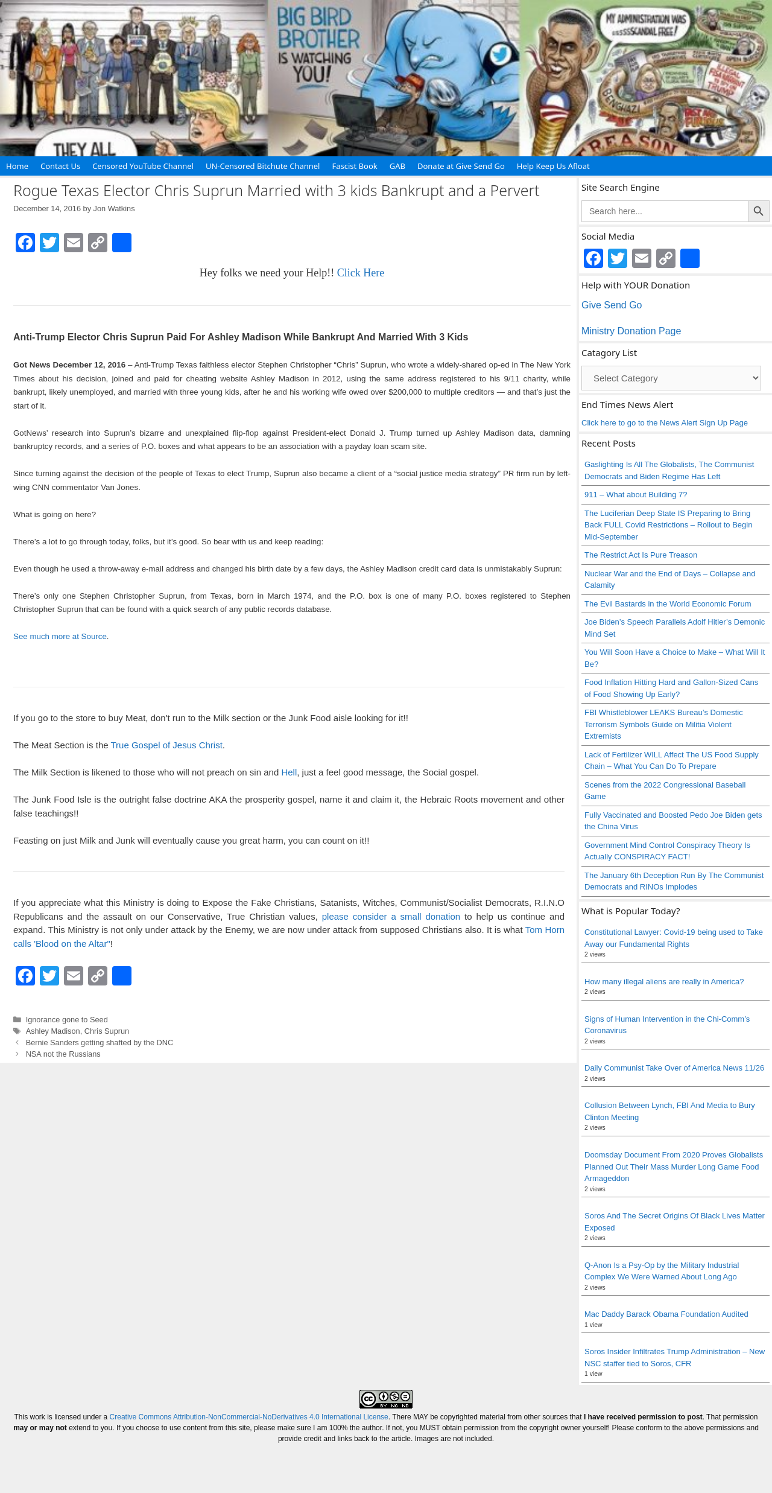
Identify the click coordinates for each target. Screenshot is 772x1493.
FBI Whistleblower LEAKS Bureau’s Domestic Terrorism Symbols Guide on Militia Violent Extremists (663, 724)
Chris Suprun (106, 1031)
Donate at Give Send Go (461, 166)
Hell (289, 772)
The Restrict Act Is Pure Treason (640, 554)
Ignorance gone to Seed (67, 1019)
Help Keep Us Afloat (553, 166)
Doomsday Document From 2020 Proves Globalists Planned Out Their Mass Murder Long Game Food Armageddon (673, 1166)
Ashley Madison (53, 1031)
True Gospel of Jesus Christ (166, 745)
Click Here (360, 273)
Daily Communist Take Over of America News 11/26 (674, 1067)
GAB (397, 166)
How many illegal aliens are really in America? (664, 981)
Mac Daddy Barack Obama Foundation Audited (666, 1314)
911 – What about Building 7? (636, 494)
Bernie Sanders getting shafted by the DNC (100, 1042)
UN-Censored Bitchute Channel (263, 166)
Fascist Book (354, 166)
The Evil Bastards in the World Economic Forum (667, 603)
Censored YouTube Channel (143, 166)
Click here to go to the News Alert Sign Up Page (664, 422)
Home (17, 166)
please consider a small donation (391, 916)
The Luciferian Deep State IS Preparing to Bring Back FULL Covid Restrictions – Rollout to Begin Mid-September (668, 525)
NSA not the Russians (63, 1053)
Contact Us (60, 166)
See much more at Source (60, 636)
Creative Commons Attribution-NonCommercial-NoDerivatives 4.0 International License (249, 1417)
